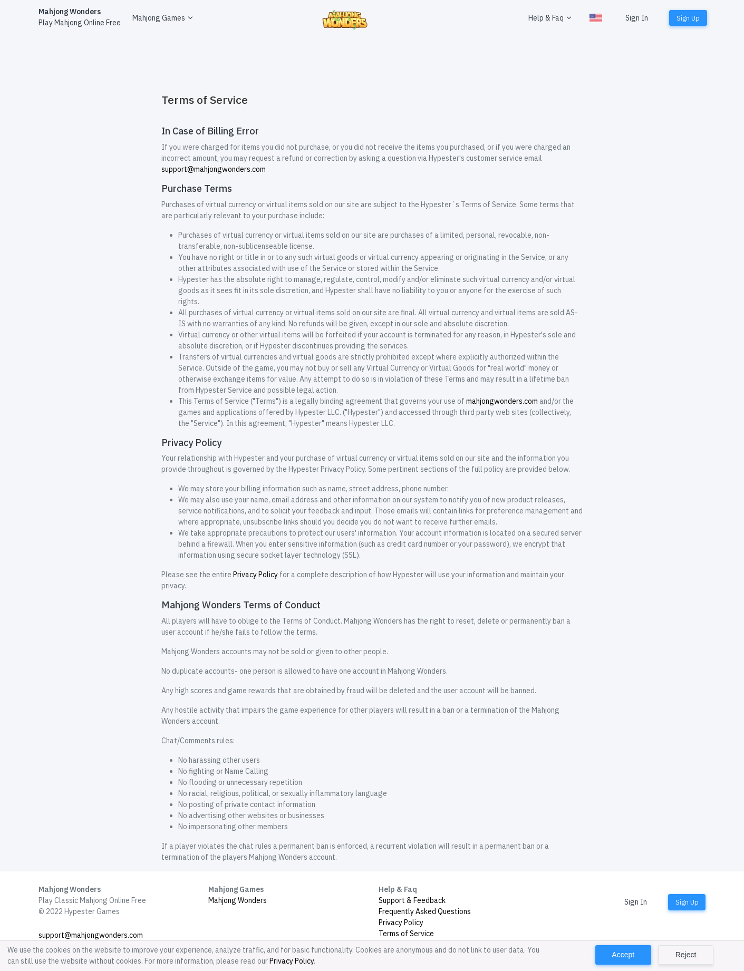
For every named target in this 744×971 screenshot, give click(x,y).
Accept (623, 954)
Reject (686, 954)
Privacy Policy (255, 574)
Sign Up (688, 18)
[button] (161, 18)
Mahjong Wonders (237, 900)
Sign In (636, 18)
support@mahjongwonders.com (213, 169)
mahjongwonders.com (502, 401)
